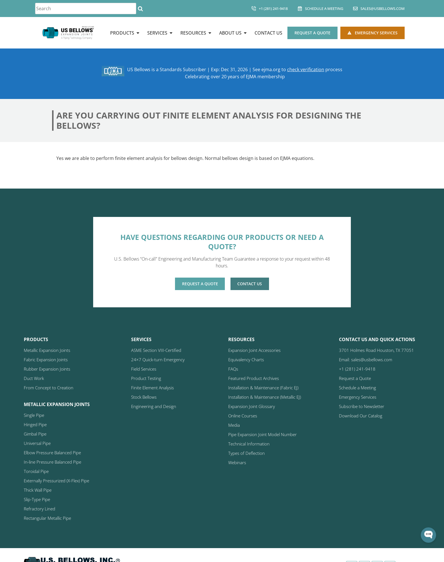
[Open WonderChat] (428, 535)
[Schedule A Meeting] (300, 8)
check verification (305, 70)
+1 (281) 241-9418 (273, 8)
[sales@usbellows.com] (355, 8)
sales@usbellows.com (382, 8)
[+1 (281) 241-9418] (253, 8)
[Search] (140, 8)
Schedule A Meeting (324, 8)
